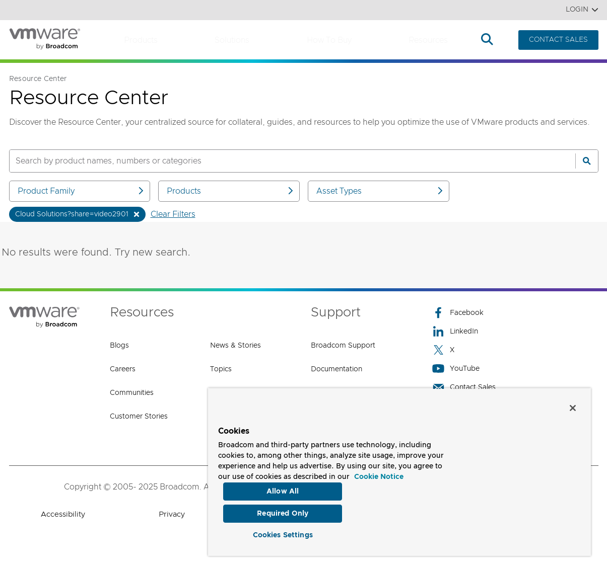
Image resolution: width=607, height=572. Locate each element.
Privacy (172, 514)
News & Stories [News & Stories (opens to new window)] (235, 345)
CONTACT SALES (558, 39)
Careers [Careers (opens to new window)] (123, 369)
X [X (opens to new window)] (443, 350)
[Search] (587, 161)
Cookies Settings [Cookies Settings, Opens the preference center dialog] (283, 533)
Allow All (282, 488)
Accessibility (63, 514)
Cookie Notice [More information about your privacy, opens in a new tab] (378, 473)
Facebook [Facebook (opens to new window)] (458, 312)
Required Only (282, 511)
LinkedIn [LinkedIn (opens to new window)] (455, 331)
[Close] (573, 404)
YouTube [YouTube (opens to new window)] (456, 368)
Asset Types (380, 191)
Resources (428, 40)
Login (582, 10)
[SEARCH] (282, 161)
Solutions (232, 40)
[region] (399, 470)
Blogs (119, 345)
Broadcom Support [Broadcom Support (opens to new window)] (343, 345)
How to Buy (329, 40)
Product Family (82, 191)
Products (141, 40)
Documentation (336, 369)
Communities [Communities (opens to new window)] (132, 392)
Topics (221, 369)
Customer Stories (139, 416)
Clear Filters (173, 214)
